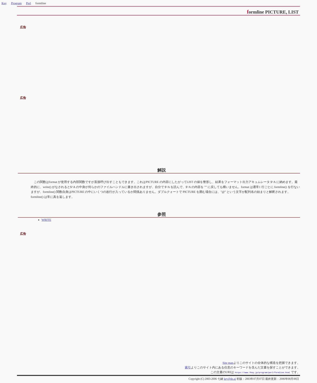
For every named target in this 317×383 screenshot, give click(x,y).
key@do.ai (230, 378)
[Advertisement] (158, 58)
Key (4, 3)
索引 (188, 367)
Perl (28, 3)
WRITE (46, 219)
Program (16, 3)
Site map (228, 362)
